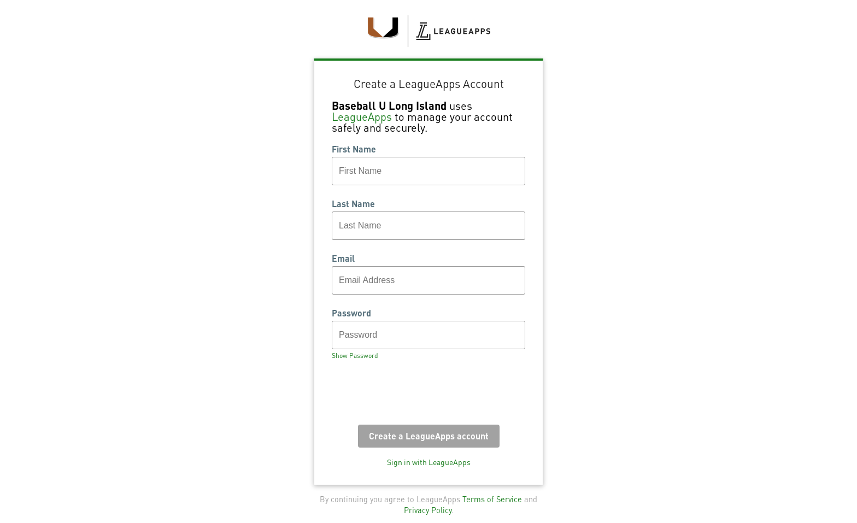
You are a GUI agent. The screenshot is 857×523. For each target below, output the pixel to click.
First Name (354, 149)
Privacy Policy (427, 510)
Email (343, 258)
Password (351, 313)
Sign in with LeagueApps (429, 462)
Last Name (353, 203)
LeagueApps (362, 116)
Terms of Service (492, 499)
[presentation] (415, 395)
